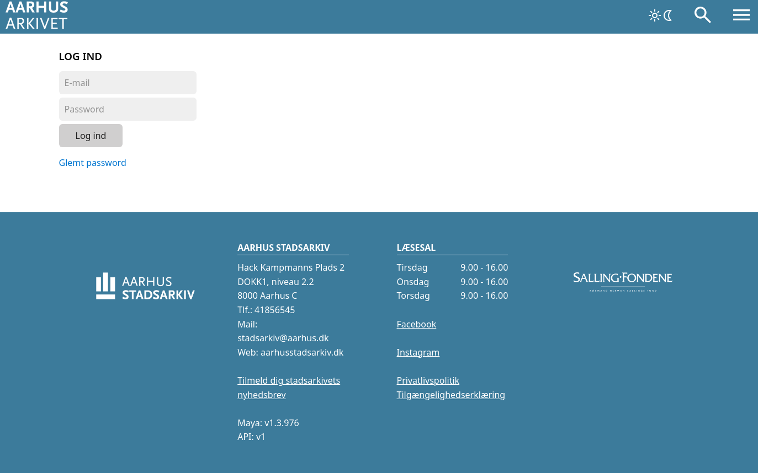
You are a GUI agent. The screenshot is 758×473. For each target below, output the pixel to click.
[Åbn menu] (741, 17)
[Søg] (702, 17)
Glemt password (92, 163)
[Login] (128, 82)
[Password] (128, 109)
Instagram (418, 352)
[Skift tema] (661, 15)
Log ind (91, 136)
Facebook (417, 324)
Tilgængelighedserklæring (451, 395)
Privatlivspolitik (428, 380)
